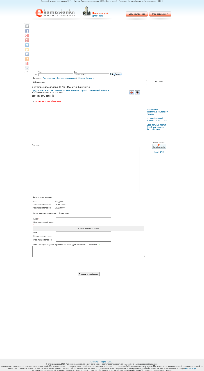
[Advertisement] (102, 46)
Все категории (49, 78)
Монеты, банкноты (86, 78)
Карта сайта (106, 362)
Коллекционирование (66, 78)
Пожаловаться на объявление (48, 101)
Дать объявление (137, 14)
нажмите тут (190, 368)
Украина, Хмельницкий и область (94, 90)
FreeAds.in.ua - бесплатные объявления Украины (157, 112)
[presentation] (88, 266)
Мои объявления (160, 14)
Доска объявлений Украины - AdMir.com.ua (157, 119)
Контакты (95, 362)
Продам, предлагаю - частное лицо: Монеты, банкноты (55, 90)
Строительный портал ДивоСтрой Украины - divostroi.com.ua (156, 127)
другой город (97, 16)
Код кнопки (159, 152)
